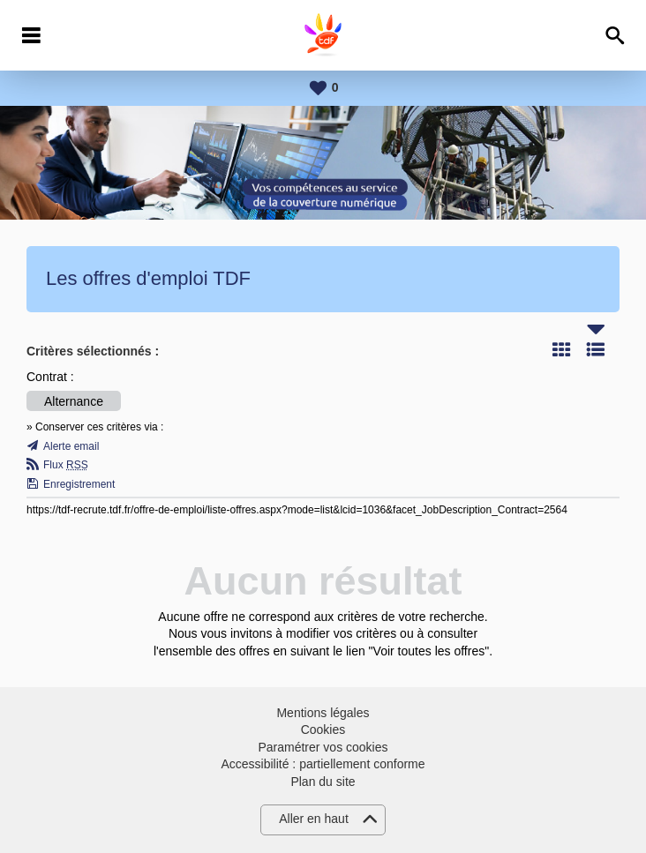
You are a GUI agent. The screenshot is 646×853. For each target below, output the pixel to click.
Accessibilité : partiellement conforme (322, 764)
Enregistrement (79, 484)
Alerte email (71, 446)
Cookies (323, 729)
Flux (65, 465)
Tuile (561, 349)
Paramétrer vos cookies (322, 747)
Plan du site (322, 781)
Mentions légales (322, 713)
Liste (595, 349)
